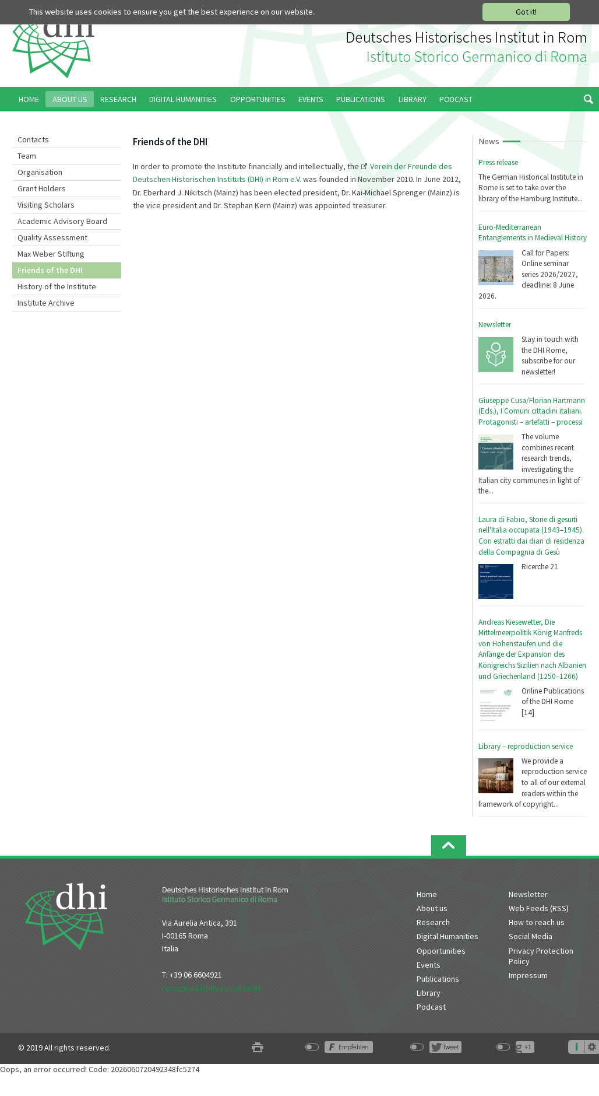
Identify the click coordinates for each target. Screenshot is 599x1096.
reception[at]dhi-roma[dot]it (211, 988)
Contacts (33, 139)
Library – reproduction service (525, 746)
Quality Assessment (52, 237)
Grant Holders (41, 188)
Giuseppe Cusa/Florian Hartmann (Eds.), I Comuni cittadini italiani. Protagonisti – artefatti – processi (531, 411)
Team (26, 155)
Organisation (39, 172)
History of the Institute (56, 286)
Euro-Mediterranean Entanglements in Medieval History (532, 232)
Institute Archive (46, 302)
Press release (498, 162)
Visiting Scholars (46, 204)
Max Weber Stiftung (50, 253)
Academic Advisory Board (62, 221)
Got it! (526, 11)
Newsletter (494, 325)
